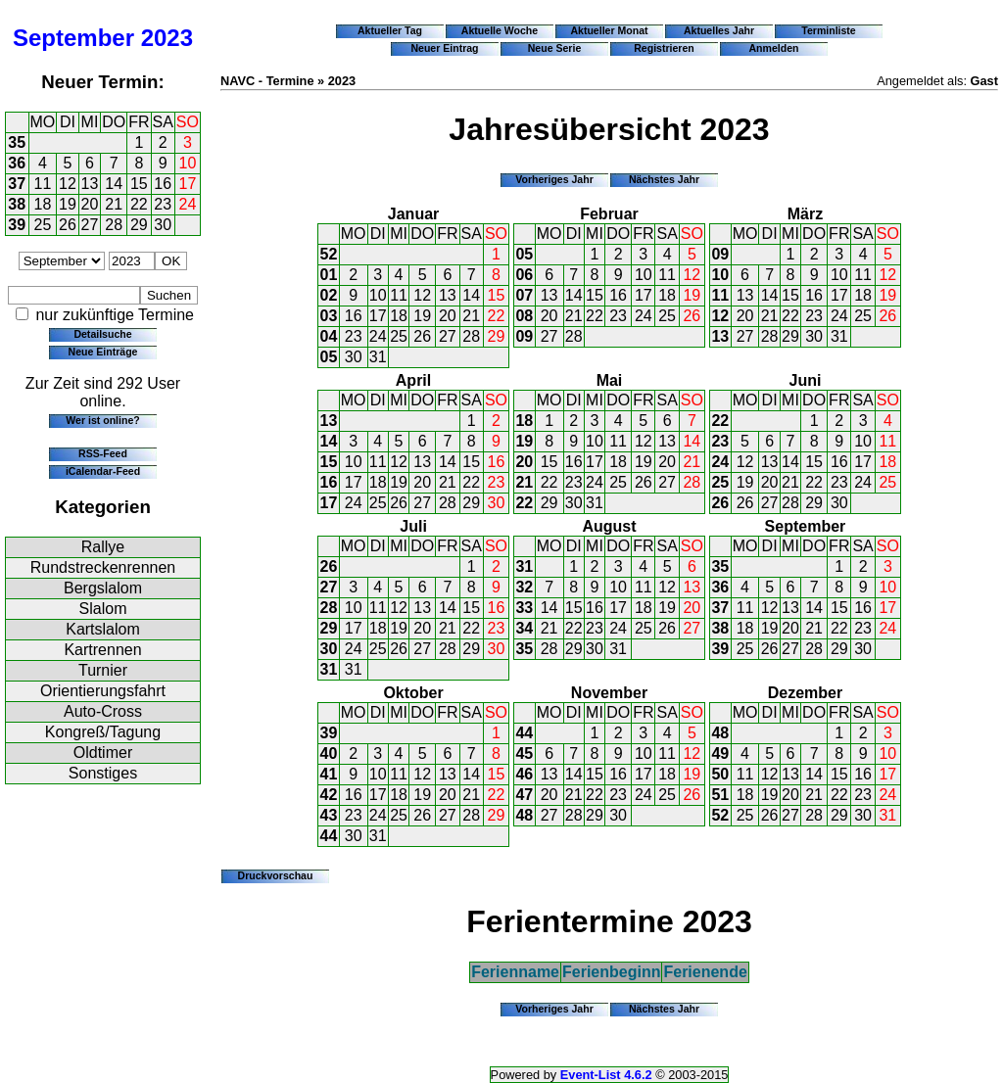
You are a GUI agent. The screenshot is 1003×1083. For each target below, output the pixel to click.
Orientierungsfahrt (103, 691)
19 (67, 204)
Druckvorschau (275, 875)
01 (329, 274)
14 (113, 183)
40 (329, 753)
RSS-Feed (102, 453)
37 (16, 183)
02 (329, 295)
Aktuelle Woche (499, 30)
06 (524, 274)
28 (113, 224)
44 (329, 835)
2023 (167, 37)
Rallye (102, 547)
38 (16, 204)
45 (524, 753)
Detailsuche (102, 334)
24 (188, 204)
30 (162, 224)
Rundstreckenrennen (103, 567)
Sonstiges (103, 773)
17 (188, 183)
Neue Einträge (103, 351)
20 (90, 204)
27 (90, 224)
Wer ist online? (102, 420)
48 (524, 815)
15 (139, 183)
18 (43, 204)
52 (329, 254)
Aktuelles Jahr (719, 30)
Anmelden (774, 48)
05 (329, 357)
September (73, 37)
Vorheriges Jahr (554, 179)
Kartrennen (102, 649)
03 (329, 315)
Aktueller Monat (608, 30)
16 (162, 183)
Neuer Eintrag (444, 48)
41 (329, 774)
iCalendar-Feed (103, 471)
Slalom (103, 608)
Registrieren (664, 48)
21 (113, 204)
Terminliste (828, 30)
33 (524, 607)
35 (16, 142)
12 (67, 183)
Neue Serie (555, 48)
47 (524, 794)
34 (524, 628)
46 (524, 774)
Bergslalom (103, 588)
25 (43, 224)
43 (329, 815)
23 (162, 204)
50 (720, 774)
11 (43, 183)
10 (188, 163)
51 (720, 794)
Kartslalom (103, 629)
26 (67, 224)
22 (139, 204)
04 (329, 336)
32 (524, 587)
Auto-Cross (103, 711)
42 (329, 794)
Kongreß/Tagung (103, 732)
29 (139, 224)
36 (16, 163)
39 (16, 224)
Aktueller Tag (390, 30)
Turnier (102, 670)
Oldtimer (102, 752)
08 (524, 315)
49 (720, 753)
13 (90, 183)
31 (378, 357)
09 (524, 336)
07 (524, 295)
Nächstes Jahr (664, 179)
